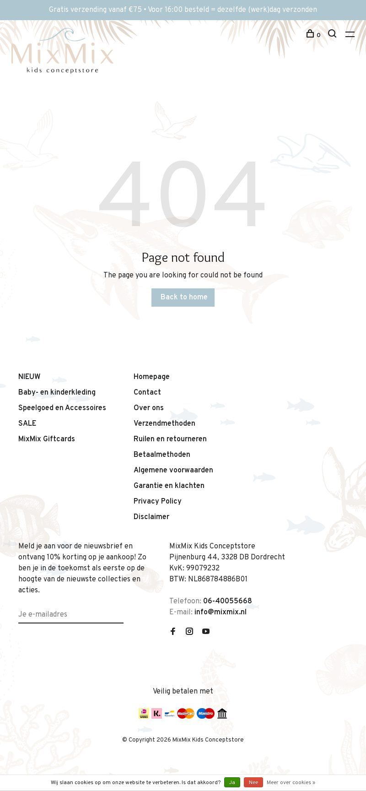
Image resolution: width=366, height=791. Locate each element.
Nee (253, 782)
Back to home (184, 297)
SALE (27, 423)
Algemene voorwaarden (173, 470)
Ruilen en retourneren (170, 439)
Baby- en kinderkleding (57, 392)
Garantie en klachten (169, 486)
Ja (232, 782)
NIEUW (29, 377)
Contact (147, 392)
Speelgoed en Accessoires (62, 408)
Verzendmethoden (164, 423)
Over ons (149, 408)
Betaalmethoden (162, 455)
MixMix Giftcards (46, 439)
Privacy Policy (158, 501)
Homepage (152, 377)
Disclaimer (151, 517)
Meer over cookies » (291, 782)
